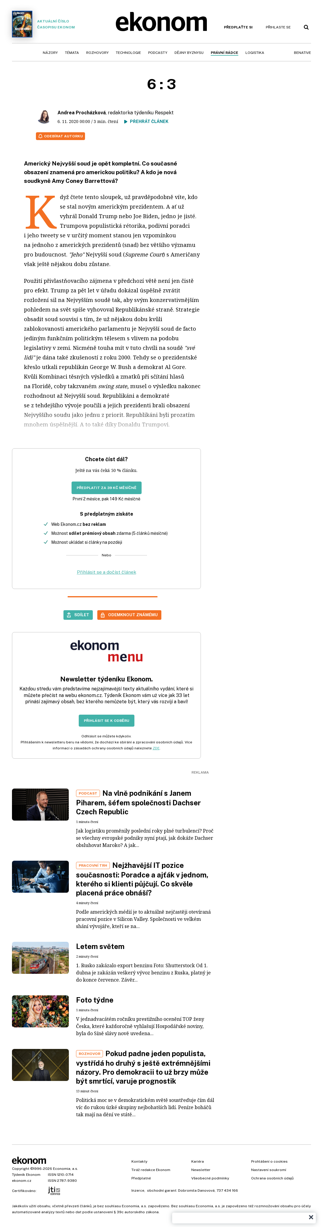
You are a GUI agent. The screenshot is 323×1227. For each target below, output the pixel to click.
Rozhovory (97, 53)
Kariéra (197, 1161)
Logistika (254, 53)
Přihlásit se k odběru (106, 721)
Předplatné (141, 1178)
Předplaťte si (238, 27)
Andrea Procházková (81, 113)
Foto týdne (94, 1000)
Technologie (128, 53)
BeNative (302, 53)
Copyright (20, 1169)
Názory (50, 53)
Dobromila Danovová (196, 1190)
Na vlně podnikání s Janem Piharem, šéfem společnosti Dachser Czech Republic (138, 802)
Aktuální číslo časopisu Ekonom (43, 24)
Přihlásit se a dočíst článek (106, 572)
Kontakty (139, 1161)
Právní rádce (224, 53)
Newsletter (200, 1170)
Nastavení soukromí (268, 1170)
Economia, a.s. (65, 1169)
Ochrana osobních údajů (272, 1178)
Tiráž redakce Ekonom (150, 1170)
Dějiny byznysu (189, 53)
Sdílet (81, 614)
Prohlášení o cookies (269, 1161)
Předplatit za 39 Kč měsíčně (107, 488)
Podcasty (157, 53)
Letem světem (100, 946)
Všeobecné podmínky (210, 1178)
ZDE (156, 748)
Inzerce (137, 1190)
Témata (72, 53)
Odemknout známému (133, 614)
